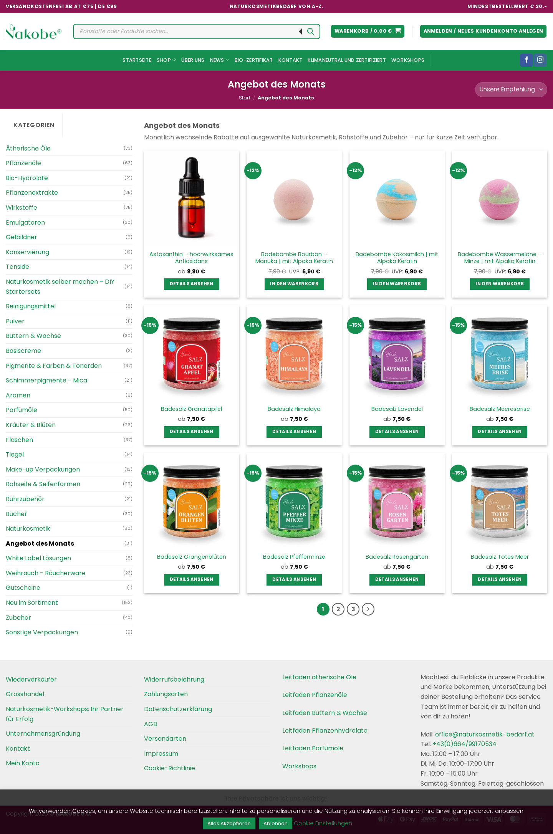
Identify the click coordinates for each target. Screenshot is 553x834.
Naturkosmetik (28, 528)
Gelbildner (21, 237)
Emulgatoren (25, 222)
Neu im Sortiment (32, 602)
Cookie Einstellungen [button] (323, 823)
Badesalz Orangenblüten (191, 557)
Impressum (161, 753)
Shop (166, 60)
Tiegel (15, 454)
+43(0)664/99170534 (464, 744)
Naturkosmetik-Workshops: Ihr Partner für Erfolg (65, 714)
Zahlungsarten (166, 694)
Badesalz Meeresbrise (500, 409)
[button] (367, 31)
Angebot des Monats (40, 543)
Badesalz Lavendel (397, 409)
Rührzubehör (25, 499)
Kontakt (290, 60)
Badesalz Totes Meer (500, 557)
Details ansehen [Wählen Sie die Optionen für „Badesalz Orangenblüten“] (192, 579)
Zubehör (18, 617)
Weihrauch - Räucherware (46, 573)
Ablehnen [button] (275, 823)
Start (244, 97)
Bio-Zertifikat (254, 60)
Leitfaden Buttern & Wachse (324, 712)
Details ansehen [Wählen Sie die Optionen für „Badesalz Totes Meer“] (500, 579)
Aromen (18, 395)
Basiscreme (23, 350)
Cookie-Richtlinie (169, 768)
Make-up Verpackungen (43, 469)
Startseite (137, 60)
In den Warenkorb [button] (294, 284)
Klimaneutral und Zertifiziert (347, 60)
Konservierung (27, 252)
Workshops (407, 60)
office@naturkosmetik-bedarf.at (484, 734)
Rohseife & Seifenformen (43, 484)
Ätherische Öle (28, 148)
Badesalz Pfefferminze (294, 557)
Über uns (192, 60)
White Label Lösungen (38, 558)
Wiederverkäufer (31, 679)
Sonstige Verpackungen (42, 632)
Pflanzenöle (23, 163)
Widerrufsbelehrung (174, 679)
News (219, 60)
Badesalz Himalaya (294, 409)
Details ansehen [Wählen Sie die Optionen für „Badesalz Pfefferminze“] (294, 579)
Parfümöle (21, 409)
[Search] (310, 31)
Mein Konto (23, 763)
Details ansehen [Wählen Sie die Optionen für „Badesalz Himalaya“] (294, 432)
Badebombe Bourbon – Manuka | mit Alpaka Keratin (294, 258)
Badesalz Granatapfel (191, 409)
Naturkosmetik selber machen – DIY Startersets (60, 286)
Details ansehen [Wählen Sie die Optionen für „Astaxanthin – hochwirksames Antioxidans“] (192, 284)
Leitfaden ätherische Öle (319, 677)
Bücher (16, 514)
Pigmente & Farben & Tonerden (54, 365)
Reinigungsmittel (31, 306)
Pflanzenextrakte (32, 192)
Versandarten (165, 738)
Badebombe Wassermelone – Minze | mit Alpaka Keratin (500, 258)
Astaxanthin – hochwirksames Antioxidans (191, 258)
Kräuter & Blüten (31, 424)
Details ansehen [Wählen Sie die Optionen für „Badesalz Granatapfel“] (192, 432)
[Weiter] (368, 609)
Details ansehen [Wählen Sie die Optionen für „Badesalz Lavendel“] (397, 432)
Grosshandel (25, 694)
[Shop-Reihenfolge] (511, 89)
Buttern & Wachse (33, 335)
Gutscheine (23, 587)
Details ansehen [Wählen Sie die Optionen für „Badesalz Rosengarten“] (397, 579)
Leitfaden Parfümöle (312, 748)
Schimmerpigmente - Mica (46, 380)
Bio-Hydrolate (27, 178)
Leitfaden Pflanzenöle (314, 694)
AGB (150, 724)
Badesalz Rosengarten (397, 557)
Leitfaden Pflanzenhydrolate (325, 730)
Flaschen (19, 439)
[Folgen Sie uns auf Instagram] (540, 60)
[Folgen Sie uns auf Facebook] (526, 60)
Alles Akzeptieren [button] (229, 823)
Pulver (15, 321)
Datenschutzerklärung (178, 709)
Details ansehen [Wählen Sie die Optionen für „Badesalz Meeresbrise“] (500, 432)
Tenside (17, 266)
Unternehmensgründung (43, 733)
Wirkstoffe (21, 207)
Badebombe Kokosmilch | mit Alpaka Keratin (397, 258)
